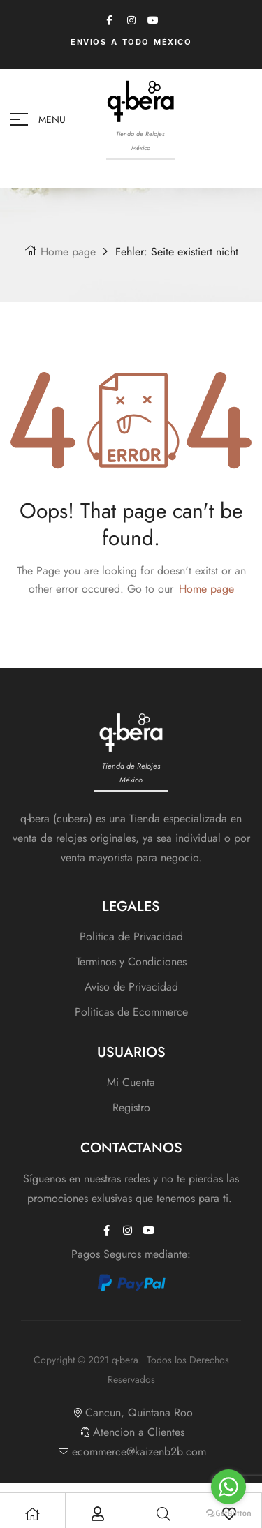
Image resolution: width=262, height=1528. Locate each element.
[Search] (163, 1514)
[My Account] (98, 1514)
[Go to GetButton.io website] (228, 1513)
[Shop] (32, 1514)
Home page (68, 252)
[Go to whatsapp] (228, 1486)
